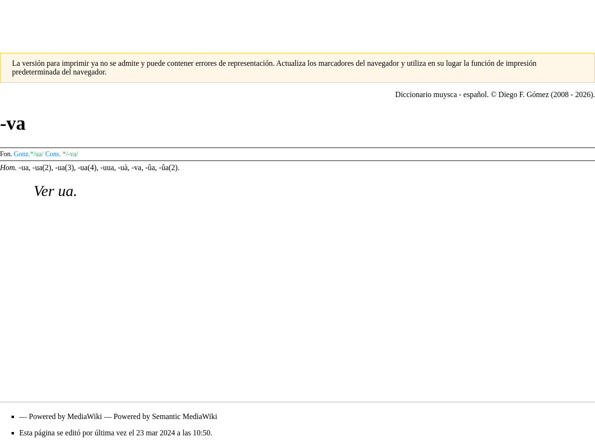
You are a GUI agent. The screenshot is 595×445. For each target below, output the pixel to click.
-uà (122, 167)
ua (66, 190)
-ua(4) (87, 167)
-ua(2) (42, 167)
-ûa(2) (168, 167)
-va (136, 167)
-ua (23, 167)
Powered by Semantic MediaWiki (165, 416)
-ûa (150, 167)
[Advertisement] (297, 21)
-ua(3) (64, 167)
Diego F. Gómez (523, 94)
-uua (107, 167)
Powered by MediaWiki (65, 416)
